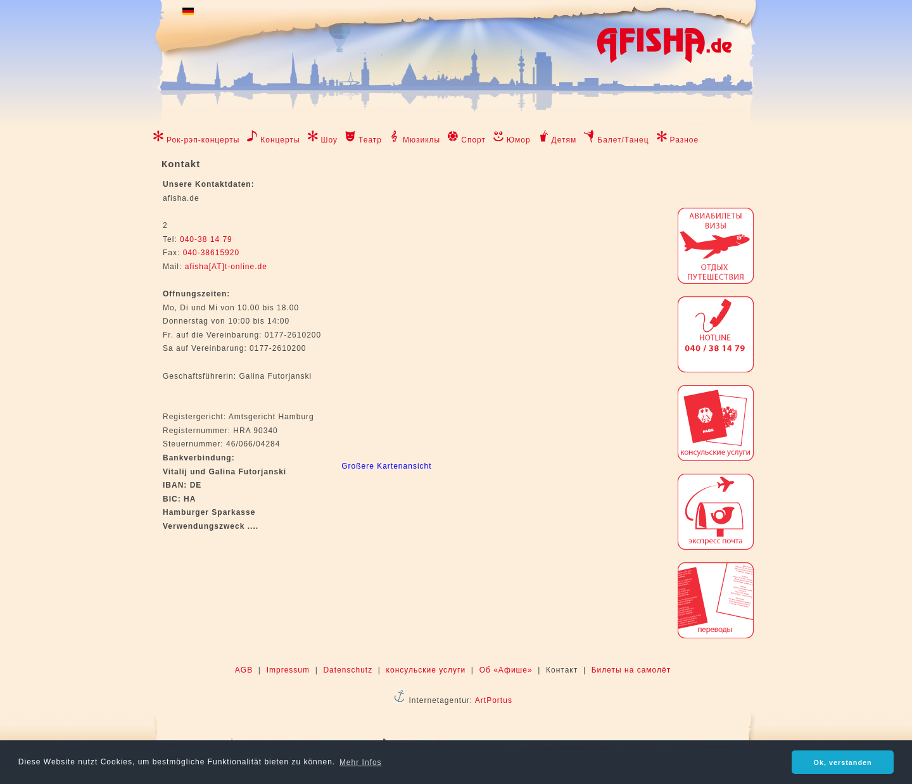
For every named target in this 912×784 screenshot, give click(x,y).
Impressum (288, 670)
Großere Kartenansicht (386, 466)
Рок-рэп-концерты (203, 140)
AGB (244, 670)
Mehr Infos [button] (360, 762)
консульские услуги (426, 670)
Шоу (329, 140)
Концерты (280, 140)
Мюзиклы (421, 140)
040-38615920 (209, 252)
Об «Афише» (506, 670)
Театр (370, 140)
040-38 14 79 (206, 239)
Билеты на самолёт (631, 670)
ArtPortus (493, 700)
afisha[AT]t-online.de (226, 266)
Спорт (473, 140)
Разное (684, 140)
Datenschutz (347, 670)
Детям (564, 140)
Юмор (519, 140)
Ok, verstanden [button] (843, 762)
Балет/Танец (623, 140)
